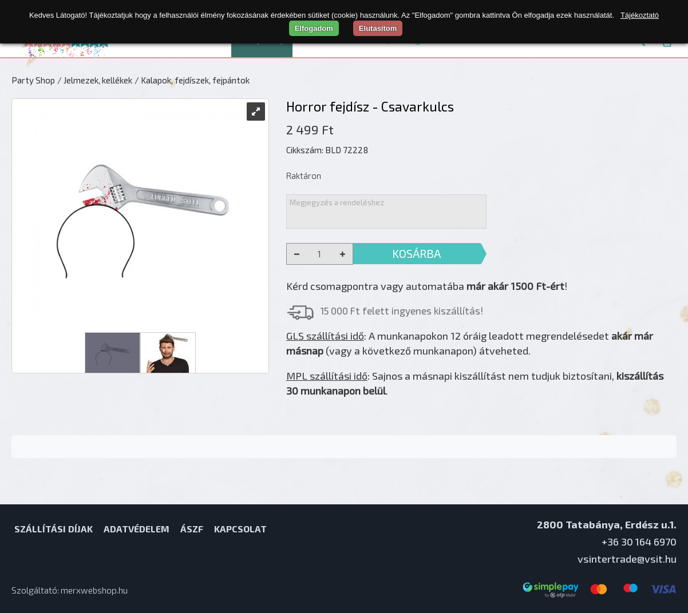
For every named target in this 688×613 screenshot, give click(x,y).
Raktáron (303, 175)
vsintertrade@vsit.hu (627, 558)
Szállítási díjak (53, 528)
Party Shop (33, 80)
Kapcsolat (240, 528)
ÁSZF (191, 528)
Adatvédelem (136, 528)
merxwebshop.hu (94, 590)
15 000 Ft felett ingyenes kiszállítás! (402, 310)
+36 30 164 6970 (639, 541)
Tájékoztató (639, 15)
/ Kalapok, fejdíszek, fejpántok (192, 80)
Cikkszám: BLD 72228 (327, 150)
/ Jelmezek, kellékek (94, 80)
